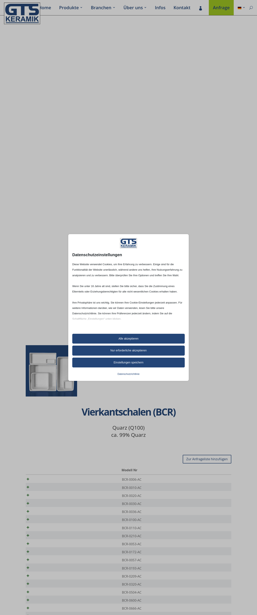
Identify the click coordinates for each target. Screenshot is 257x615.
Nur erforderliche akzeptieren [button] (128, 350)
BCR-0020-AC (44, 498)
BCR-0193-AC (44, 583)
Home (44, 8)
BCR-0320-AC (44, 602)
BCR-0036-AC (44, 517)
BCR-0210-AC (44, 545)
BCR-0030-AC (44, 508)
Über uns (133, 8)
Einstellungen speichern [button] (129, 362)
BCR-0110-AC (44, 536)
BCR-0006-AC (44, 479)
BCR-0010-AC (44, 489)
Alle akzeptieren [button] (128, 338)
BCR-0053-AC (44, 555)
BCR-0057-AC (44, 574)
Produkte (69, 8)
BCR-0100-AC (44, 526)
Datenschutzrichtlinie (128, 374)
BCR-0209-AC (44, 592)
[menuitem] (241, 8)
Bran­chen (101, 8)
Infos (160, 8)
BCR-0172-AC (44, 564)
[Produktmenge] (214, 479)
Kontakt (181, 8)
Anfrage (221, 8)
